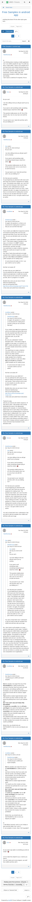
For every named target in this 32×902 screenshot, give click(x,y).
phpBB (10, 900)
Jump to (27, 890)
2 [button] (15, 36)
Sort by (9, 884)
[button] (19, 36)
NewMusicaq (6, 54)
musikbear (9, 211)
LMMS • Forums (13, 2)
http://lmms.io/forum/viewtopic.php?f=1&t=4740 (15, 286)
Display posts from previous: (16, 882)
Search (24, 41)
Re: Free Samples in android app (13, 87)
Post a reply (7, 31)
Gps (8, 92)
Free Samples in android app (16, 13)
